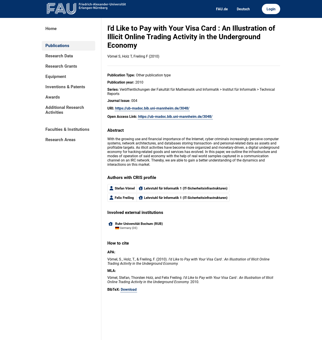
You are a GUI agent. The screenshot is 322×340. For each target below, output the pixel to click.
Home (51, 28)
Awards (52, 97)
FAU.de (222, 9)
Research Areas (60, 139)
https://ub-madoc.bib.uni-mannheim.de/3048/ (152, 108)
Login (271, 9)
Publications (57, 45)
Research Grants (61, 66)
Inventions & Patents (65, 86)
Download (129, 289)
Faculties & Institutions (67, 129)
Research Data (59, 56)
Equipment (55, 76)
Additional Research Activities (64, 110)
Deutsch (243, 9)
